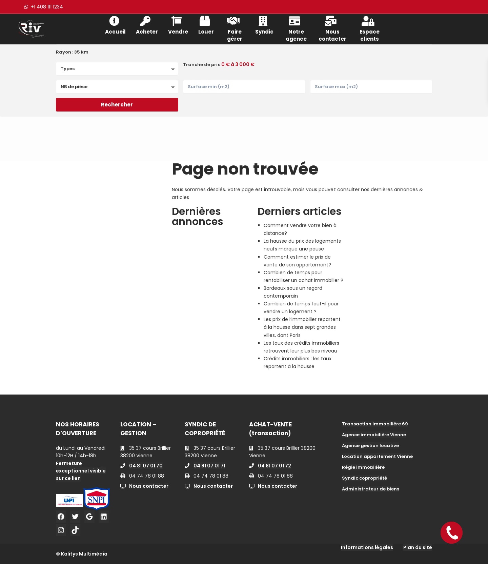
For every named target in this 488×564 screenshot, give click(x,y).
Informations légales (367, 547)
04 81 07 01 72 (274, 465)
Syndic (264, 24)
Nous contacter (332, 28)
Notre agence (296, 28)
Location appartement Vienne (377, 456)
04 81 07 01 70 (146, 465)
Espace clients (370, 28)
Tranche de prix (201, 64)
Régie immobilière (363, 467)
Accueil (115, 24)
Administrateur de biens (370, 489)
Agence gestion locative (370, 445)
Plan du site (417, 547)
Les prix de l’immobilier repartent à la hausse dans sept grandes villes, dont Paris (302, 327)
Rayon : (72, 52)
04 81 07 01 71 (209, 465)
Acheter (147, 24)
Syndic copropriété (364, 478)
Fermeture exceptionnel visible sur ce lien (81, 471)
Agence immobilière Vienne (374, 434)
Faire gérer (234, 28)
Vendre (178, 24)
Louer (206, 24)
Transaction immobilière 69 (375, 424)
